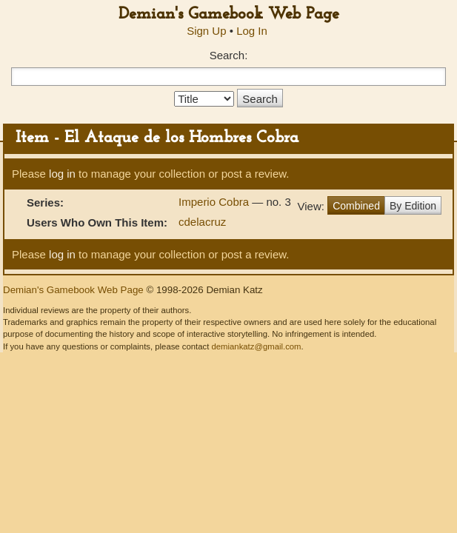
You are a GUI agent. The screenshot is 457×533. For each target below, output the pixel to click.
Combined (356, 206)
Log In (251, 30)
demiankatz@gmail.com (256, 346)
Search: (229, 55)
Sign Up (206, 30)
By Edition (413, 206)
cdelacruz (202, 221)
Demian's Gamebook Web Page (229, 14)
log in (62, 173)
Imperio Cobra (215, 201)
